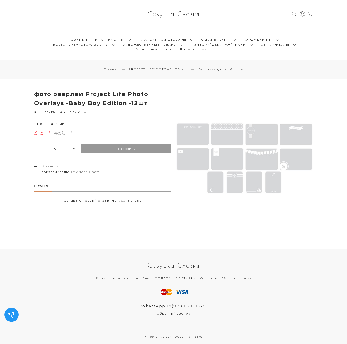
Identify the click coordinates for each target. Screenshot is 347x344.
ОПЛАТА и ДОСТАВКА (175, 279)
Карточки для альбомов (220, 69)
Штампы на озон (195, 49)
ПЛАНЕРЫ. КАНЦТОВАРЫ (163, 40)
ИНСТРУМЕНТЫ (109, 40)
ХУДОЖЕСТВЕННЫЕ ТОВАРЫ (150, 44)
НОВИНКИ (77, 40)
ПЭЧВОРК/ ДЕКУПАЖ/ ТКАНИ (218, 44)
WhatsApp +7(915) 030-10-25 (173, 306)
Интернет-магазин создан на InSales (174, 337)
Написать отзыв (127, 201)
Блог (146, 279)
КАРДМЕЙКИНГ (258, 40)
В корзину (126, 149)
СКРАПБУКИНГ (215, 40)
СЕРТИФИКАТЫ (275, 44)
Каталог (131, 279)
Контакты (209, 279)
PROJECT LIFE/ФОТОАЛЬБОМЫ (80, 44)
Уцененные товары (154, 49)
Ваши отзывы (108, 279)
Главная (111, 69)
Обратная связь (236, 279)
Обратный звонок (173, 314)
